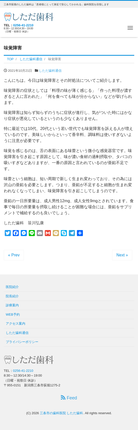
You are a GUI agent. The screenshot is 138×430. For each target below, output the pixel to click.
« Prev (14, 255)
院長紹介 (12, 296)
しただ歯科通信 (50, 71)
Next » (122, 255)
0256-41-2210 (23, 25)
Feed (69, 397)
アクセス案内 (15, 323)
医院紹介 (12, 287)
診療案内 (12, 305)
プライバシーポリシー (22, 342)
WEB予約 (13, 314)
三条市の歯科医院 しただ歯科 (61, 413)
